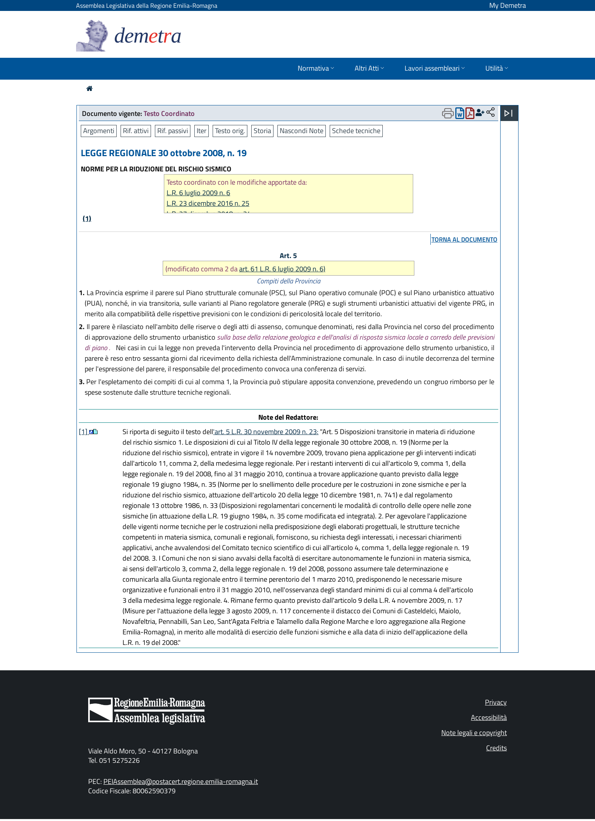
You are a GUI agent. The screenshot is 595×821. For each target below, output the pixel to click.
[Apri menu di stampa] (448, 113)
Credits (496, 748)
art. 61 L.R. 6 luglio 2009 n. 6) (282, 269)
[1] (84, 431)
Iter (201, 130)
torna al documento (464, 239)
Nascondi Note (301, 130)
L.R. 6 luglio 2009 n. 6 (198, 192)
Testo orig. (230, 130)
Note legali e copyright (474, 732)
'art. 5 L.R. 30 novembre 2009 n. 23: (265, 431)
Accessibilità (489, 717)
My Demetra (507, 5)
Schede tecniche (356, 130)
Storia (262, 130)
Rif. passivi (172, 130)
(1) (87, 218)
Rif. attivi (136, 130)
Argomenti (98, 130)
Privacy (496, 702)
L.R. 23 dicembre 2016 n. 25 (208, 203)
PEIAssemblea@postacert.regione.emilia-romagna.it (180, 781)
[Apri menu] (508, 113)
